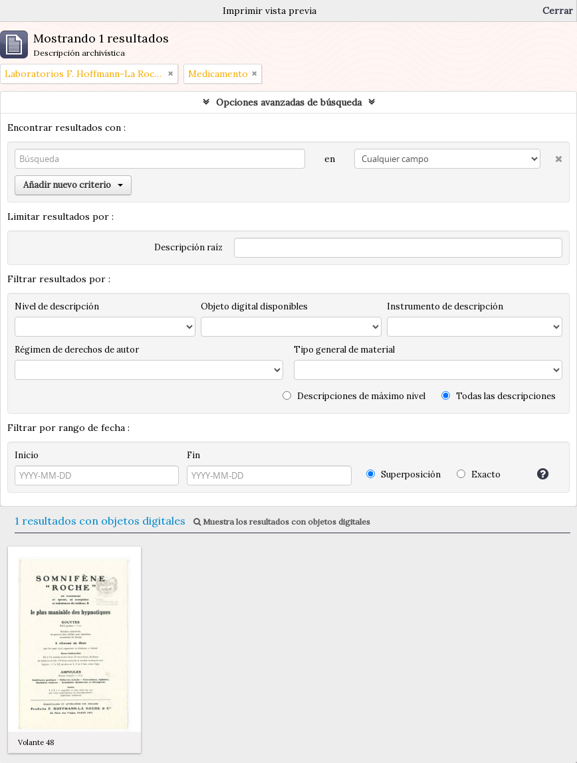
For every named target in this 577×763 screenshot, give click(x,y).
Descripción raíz (188, 247)
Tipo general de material (344, 349)
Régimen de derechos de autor (77, 349)
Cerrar (557, 11)
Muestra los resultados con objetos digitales (281, 522)
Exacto (479, 474)
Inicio (27, 455)
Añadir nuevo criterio (73, 185)
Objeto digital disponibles (254, 306)
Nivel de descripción (57, 306)
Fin (193, 455)
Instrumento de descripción (445, 306)
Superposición (403, 474)
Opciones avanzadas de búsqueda (289, 102)
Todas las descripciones (498, 396)
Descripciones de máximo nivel (354, 396)
